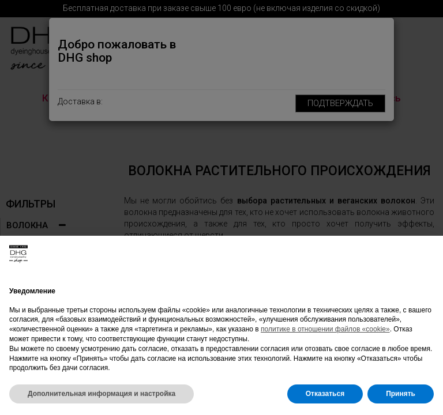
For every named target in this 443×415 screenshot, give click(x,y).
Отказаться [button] (325, 394)
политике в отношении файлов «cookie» (325, 329)
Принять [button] (400, 394)
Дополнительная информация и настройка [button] (101, 394)
